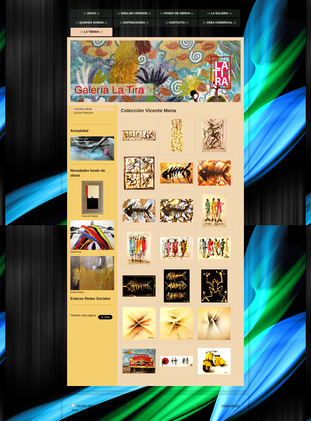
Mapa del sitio (117, 405)
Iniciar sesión (230, 405)
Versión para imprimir (88, 405)
